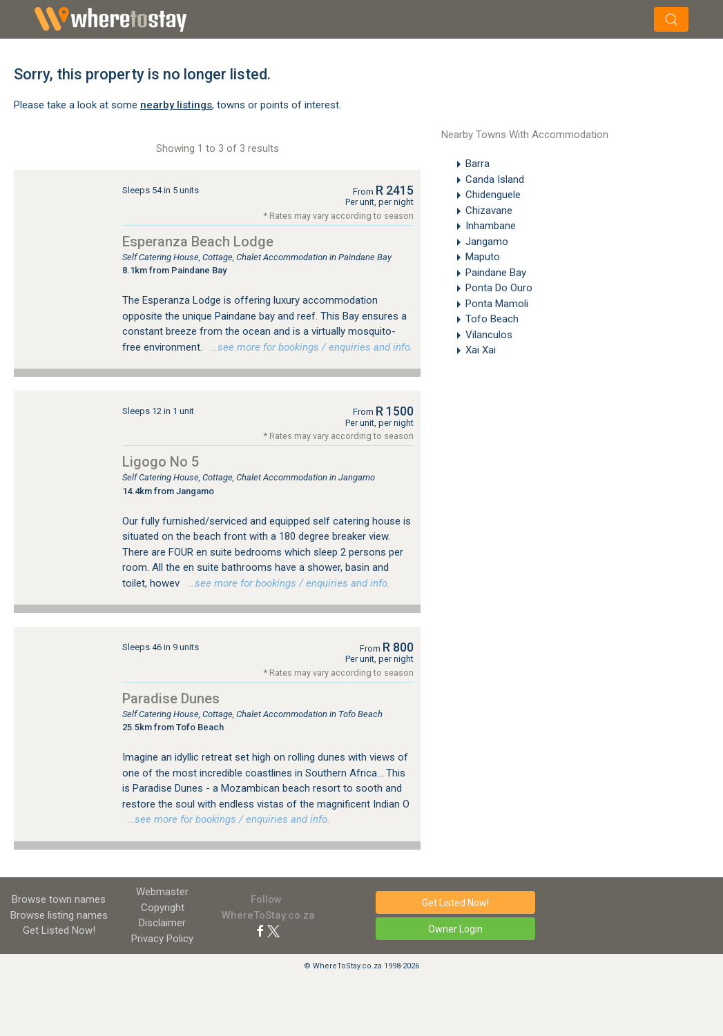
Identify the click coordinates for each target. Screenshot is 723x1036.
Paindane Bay (495, 272)
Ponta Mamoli (496, 303)
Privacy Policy (162, 938)
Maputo (482, 257)
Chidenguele (493, 194)
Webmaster (162, 892)
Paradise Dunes (171, 698)
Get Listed (59, 930)
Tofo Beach (492, 319)
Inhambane (490, 225)
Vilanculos (488, 335)
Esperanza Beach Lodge (197, 241)
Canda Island (494, 179)
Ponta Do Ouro (498, 288)
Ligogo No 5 (160, 461)
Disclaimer (162, 923)
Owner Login (455, 929)
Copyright (162, 907)
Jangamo (486, 241)
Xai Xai (480, 350)
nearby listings (176, 105)
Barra (477, 163)
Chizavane (488, 210)
